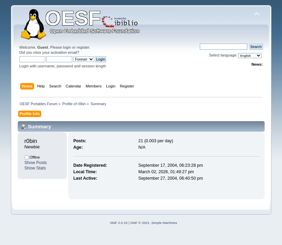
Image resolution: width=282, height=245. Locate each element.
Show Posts (36, 162)
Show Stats (35, 168)
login (67, 47)
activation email (64, 52)
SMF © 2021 (139, 223)
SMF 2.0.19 (119, 223)
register (83, 47)
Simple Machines (164, 223)
